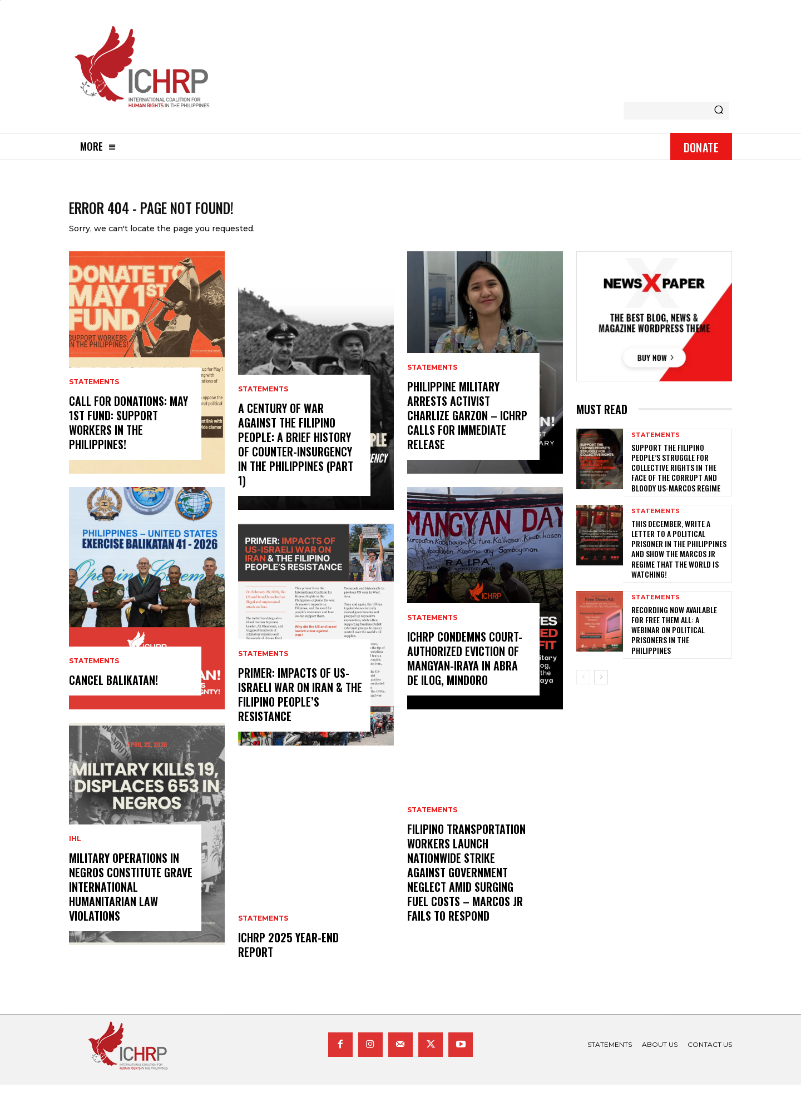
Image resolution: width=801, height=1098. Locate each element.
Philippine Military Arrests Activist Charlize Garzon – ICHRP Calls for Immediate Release (467, 428)
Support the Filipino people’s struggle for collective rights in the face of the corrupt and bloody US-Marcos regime (675, 480)
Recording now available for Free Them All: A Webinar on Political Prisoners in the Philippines (674, 643)
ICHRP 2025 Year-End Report (288, 957)
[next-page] (601, 690)
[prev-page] (583, 690)
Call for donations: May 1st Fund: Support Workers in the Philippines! (128, 436)
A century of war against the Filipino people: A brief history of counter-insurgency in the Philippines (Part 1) (295, 457)
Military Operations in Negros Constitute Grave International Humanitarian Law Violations (130, 900)
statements (94, 395)
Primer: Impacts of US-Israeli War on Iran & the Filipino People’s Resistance (300, 708)
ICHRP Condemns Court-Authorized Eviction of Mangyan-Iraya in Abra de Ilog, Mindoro (464, 672)
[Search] (718, 111)
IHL (75, 852)
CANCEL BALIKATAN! (113, 693)
